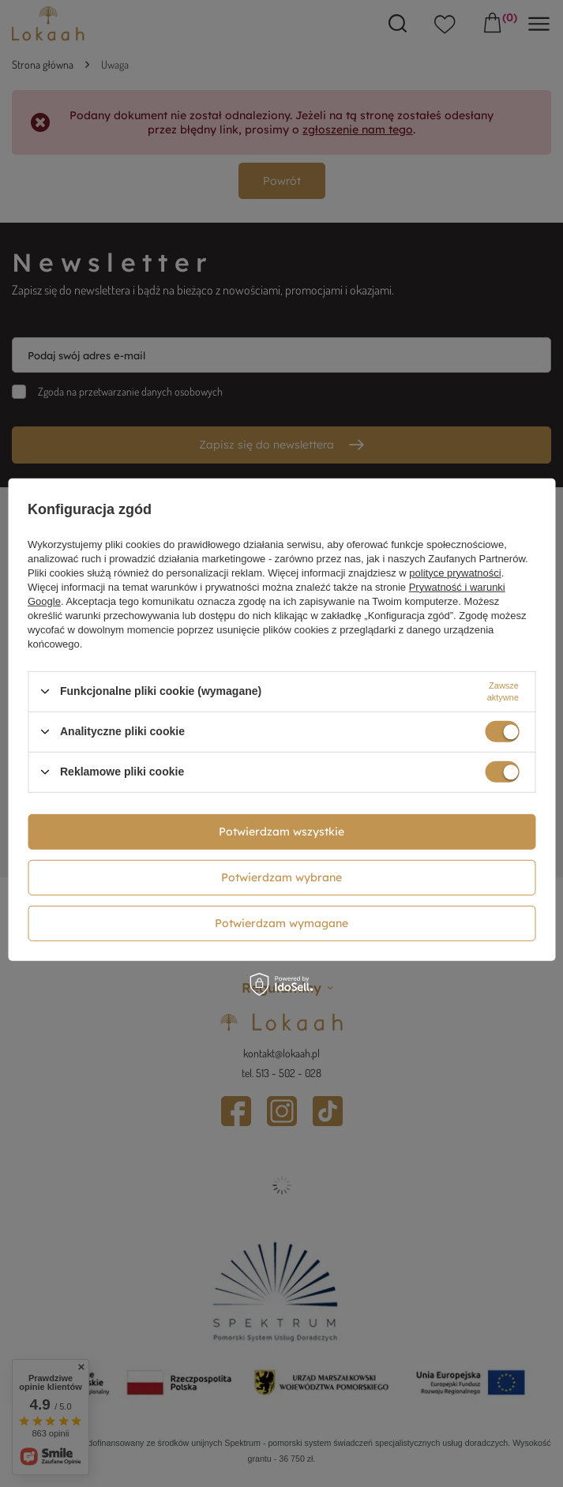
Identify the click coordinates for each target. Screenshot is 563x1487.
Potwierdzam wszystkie (281, 831)
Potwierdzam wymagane (281, 923)
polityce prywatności (455, 572)
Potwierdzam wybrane (281, 877)
